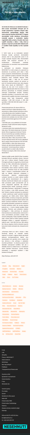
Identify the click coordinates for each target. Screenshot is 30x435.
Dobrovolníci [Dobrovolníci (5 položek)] (18, 297)
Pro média (4, 396)
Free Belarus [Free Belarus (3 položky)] (12, 300)
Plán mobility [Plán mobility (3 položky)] (5, 320)
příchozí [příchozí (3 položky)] (23, 322)
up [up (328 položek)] (3, 334)
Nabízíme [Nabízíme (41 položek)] (19, 268)
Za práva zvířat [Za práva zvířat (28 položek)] (9, 334)
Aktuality (4, 360)
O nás (3, 355)
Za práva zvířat (6, 379)
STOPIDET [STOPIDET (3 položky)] (18, 328)
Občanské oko (6, 389)
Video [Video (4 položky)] (3, 277)
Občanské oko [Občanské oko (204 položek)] (5, 311)
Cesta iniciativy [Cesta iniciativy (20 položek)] (15, 291)
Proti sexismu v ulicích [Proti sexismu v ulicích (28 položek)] (7, 322)
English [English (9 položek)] (23, 266)
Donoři (4, 398)
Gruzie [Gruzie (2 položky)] (14, 303)
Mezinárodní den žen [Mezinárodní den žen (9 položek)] (6, 308)
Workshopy (5, 367)
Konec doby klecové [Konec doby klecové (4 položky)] (11, 305)
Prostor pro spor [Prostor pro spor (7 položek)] (13, 320)
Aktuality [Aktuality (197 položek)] (4, 266)
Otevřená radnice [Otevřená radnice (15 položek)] (15, 314)
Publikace (4, 372)
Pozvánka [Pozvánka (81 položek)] (21, 271)
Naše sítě (4, 403)
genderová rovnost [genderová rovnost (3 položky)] (6, 303)
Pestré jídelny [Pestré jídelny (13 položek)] (5, 317)
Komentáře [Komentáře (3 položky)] (12, 268)
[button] (28, 2)
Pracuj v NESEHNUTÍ (8, 362)
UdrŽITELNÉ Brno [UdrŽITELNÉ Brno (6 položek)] (16, 331)
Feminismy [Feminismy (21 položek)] (4, 300)
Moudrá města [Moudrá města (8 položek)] (17, 308)
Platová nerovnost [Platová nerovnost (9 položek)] (15, 317)
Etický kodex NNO (7, 406)
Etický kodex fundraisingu (9, 408)
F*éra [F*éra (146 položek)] (24, 297)
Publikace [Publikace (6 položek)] (17, 322)
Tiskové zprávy (15, 8)
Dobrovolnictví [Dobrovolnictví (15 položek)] (16, 266)
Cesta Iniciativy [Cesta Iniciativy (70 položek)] (5, 291)
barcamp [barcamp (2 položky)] (21, 286)
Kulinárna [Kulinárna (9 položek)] (20, 305)
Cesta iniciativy (6, 384)
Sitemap (4, 415)
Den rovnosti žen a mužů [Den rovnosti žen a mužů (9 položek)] (7, 297)
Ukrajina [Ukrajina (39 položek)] (24, 331)
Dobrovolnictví (6, 364)
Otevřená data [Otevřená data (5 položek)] (5, 314)
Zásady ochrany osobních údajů (10, 413)
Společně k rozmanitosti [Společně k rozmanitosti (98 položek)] (7, 328)
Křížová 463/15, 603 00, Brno (10, 420)
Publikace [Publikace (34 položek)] (10, 274)
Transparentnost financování (10, 374)
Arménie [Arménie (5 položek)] (15, 286)
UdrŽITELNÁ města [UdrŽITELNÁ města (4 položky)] (6, 331)
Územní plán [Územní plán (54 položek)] (17, 334)
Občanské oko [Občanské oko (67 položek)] (14, 311)
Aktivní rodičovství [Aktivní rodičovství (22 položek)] (6, 286)
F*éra (3, 386)
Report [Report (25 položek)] (15, 274)
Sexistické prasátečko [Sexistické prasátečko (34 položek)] (18, 325)
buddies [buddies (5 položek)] (14, 289)
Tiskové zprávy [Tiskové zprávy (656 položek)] (23, 274)
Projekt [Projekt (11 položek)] (4, 274)
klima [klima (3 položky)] (3, 305)
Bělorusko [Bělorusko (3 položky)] (21, 289)
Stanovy (4, 410)
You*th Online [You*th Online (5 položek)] (15, 277)
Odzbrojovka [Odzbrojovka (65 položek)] (22, 311)
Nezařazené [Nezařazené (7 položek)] (5, 271)
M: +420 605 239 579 (8, 425)
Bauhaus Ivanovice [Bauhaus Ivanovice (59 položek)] (6, 289)
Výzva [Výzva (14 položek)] (8, 277)
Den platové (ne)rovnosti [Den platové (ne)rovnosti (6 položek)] (8, 294)
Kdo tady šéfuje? (6, 369)
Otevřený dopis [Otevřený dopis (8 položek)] (13, 271)
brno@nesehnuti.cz (7, 423)
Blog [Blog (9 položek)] (10, 266)
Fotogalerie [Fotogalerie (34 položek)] (4, 268)
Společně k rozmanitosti (8, 381)
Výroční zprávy (6, 393)
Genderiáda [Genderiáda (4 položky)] (19, 300)
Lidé (3, 357)
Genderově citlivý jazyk (8, 401)
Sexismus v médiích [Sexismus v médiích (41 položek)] (6, 325)
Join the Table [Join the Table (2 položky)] (21, 303)
